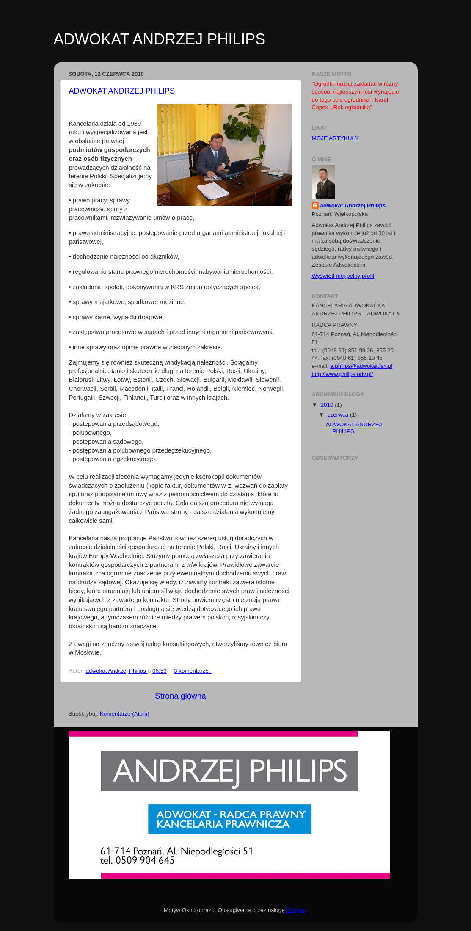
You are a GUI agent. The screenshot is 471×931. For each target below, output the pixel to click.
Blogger (296, 910)
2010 (327, 405)
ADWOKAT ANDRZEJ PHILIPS (122, 91)
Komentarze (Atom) (124, 713)
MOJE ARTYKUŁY (335, 138)
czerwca (339, 415)
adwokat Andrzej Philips (353, 205)
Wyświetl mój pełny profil (343, 276)
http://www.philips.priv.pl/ (342, 374)
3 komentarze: (193, 671)
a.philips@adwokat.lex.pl (361, 366)
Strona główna (180, 695)
